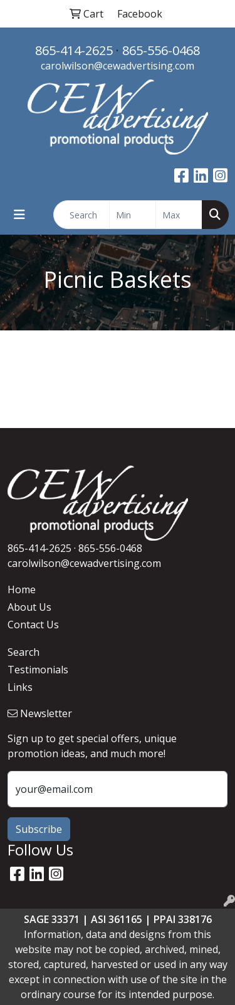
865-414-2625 (74, 50)
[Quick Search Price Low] (132, 214)
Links (20, 687)
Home (22, 589)
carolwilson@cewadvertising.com (117, 66)
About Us (29, 607)
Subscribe (39, 829)
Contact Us (33, 624)
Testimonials (38, 669)
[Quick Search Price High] (178, 214)
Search (23, 652)
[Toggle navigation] (19, 214)
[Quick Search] (81, 214)
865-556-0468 (161, 50)
